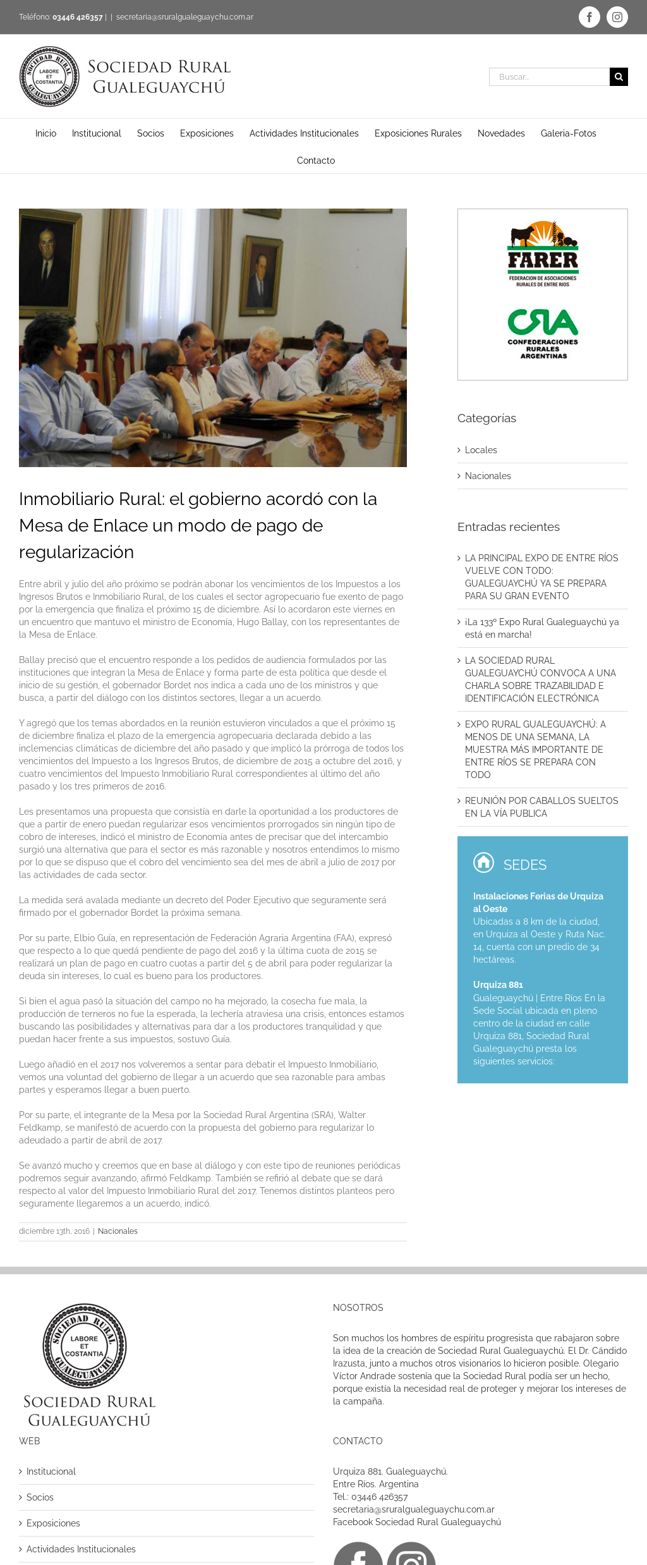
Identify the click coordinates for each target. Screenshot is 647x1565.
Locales (481, 450)
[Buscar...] (549, 77)
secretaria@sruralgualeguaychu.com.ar (184, 17)
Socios (40, 1497)
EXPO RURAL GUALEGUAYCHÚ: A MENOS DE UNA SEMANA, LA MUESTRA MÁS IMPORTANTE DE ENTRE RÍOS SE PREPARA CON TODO (535, 749)
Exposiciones (53, 1523)
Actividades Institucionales (81, 1549)
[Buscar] (619, 77)
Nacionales (118, 1231)
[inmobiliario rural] (213, 338)
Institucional (51, 1471)
